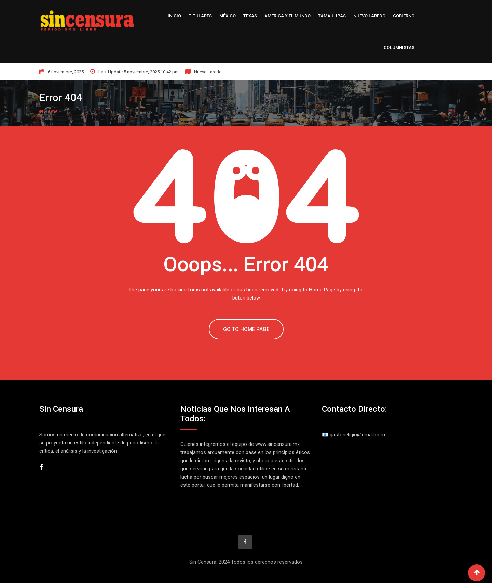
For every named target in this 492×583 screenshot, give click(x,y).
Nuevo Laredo (369, 15)
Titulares (200, 15)
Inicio (174, 15)
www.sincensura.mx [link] (277, 444)
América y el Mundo (287, 15)
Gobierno (403, 15)
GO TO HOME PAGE (246, 329)
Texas (250, 15)
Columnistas (399, 47)
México (227, 15)
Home (48, 111)
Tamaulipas (332, 15)
